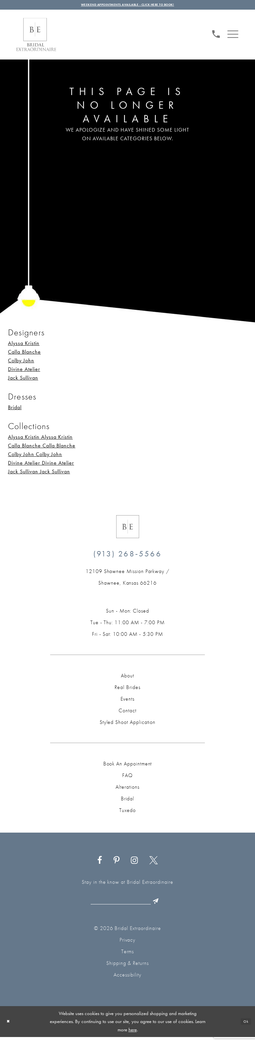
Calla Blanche (24, 355)
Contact (127, 714)
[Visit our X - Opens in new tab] (153, 864)
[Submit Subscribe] (168, 906)
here (132, 1035)
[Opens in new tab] (127, 580)
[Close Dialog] (10, 1027)
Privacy (128, 945)
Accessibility (127, 980)
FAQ (127, 778)
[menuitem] (216, 37)
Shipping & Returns (127, 969)
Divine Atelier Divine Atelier (41, 466)
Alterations (127, 790)
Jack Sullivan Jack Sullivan (39, 475)
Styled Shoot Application (128, 725)
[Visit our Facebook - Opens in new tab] (100, 864)
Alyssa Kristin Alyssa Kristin (40, 440)
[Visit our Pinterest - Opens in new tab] (116, 864)
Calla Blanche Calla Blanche (41, 449)
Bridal (15, 410)
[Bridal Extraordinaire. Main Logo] (36, 38)
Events (127, 702)
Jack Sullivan (23, 381)
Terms (127, 957)
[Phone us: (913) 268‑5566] (216, 36)
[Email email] (126, 906)
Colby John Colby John (35, 457)
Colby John (21, 364)
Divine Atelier (24, 372)
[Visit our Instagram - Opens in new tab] (134, 864)
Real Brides (127, 690)
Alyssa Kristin (24, 346)
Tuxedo (127, 813)
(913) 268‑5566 (127, 557)
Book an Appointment (127, 767)
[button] (233, 37)
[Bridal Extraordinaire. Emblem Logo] (127, 530)
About (127, 679)
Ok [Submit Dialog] (244, 1027)
